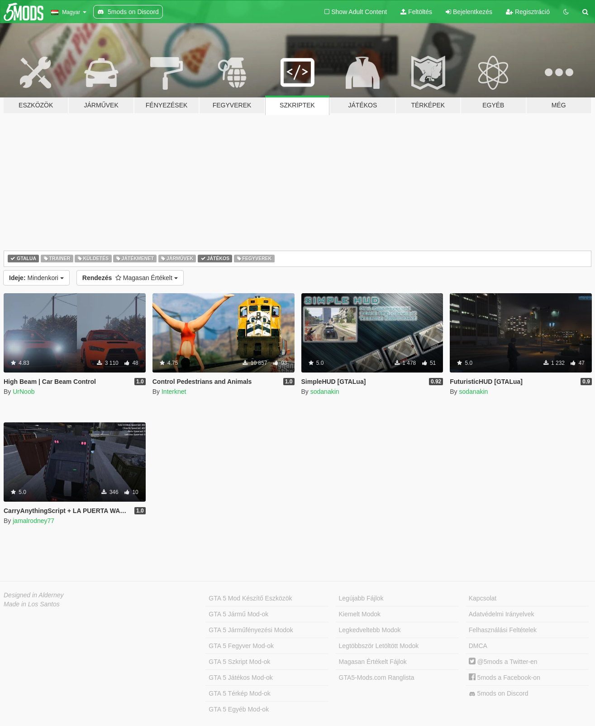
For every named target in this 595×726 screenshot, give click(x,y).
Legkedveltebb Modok (370, 630)
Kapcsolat (482, 598)
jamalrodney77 (33, 520)
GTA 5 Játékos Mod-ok (240, 677)
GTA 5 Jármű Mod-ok (238, 614)
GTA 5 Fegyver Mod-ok (241, 645)
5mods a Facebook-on (504, 677)
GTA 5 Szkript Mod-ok (239, 661)
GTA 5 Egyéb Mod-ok (239, 709)
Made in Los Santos (32, 604)
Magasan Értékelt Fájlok (373, 661)
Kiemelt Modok (360, 614)
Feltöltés (416, 11)
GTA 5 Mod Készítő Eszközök (250, 598)
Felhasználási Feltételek (503, 630)
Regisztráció (528, 11)
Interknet (174, 391)
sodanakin (324, 391)
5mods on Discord (498, 693)
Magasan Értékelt (130, 277)
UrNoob (23, 391)
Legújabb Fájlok (361, 598)
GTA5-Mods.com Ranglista (376, 677)
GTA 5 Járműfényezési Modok (251, 630)
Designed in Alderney (34, 595)
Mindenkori (36, 277)
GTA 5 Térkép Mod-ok (239, 693)
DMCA (478, 645)
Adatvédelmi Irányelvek (501, 614)
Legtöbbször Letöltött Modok (379, 645)
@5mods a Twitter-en (503, 662)
